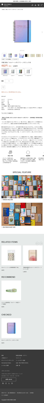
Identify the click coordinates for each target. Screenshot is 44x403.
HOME (3, 9)
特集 (2, 355)
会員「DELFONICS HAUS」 (22, 362)
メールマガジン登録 (20, 360)
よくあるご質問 (5, 365)
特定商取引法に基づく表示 (22, 392)
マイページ (18, 357)
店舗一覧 (18, 365)
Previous (1, 32)
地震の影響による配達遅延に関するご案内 (22, 1)
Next (42, 32)
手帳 (6, 9)
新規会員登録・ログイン (21, 355)
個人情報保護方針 (11, 392)
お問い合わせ (8, 379)
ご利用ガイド (4, 357)
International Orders (6, 362)
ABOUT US (3, 392)
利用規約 (32, 392)
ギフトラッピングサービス (7, 360)
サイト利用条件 (4, 395)
